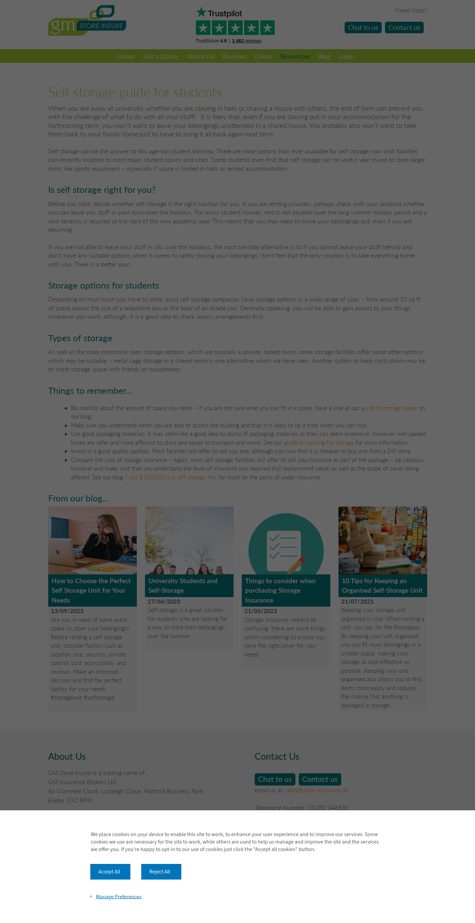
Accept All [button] (109, 871)
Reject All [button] (159, 871)
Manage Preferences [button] (118, 896)
